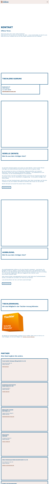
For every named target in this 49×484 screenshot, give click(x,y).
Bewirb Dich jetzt (6, 187)
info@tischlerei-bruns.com (9, 91)
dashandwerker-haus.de (8, 416)
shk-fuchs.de (5, 366)
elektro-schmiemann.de (8, 465)
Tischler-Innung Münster (28, 336)
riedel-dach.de (5, 391)
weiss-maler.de (6, 441)
